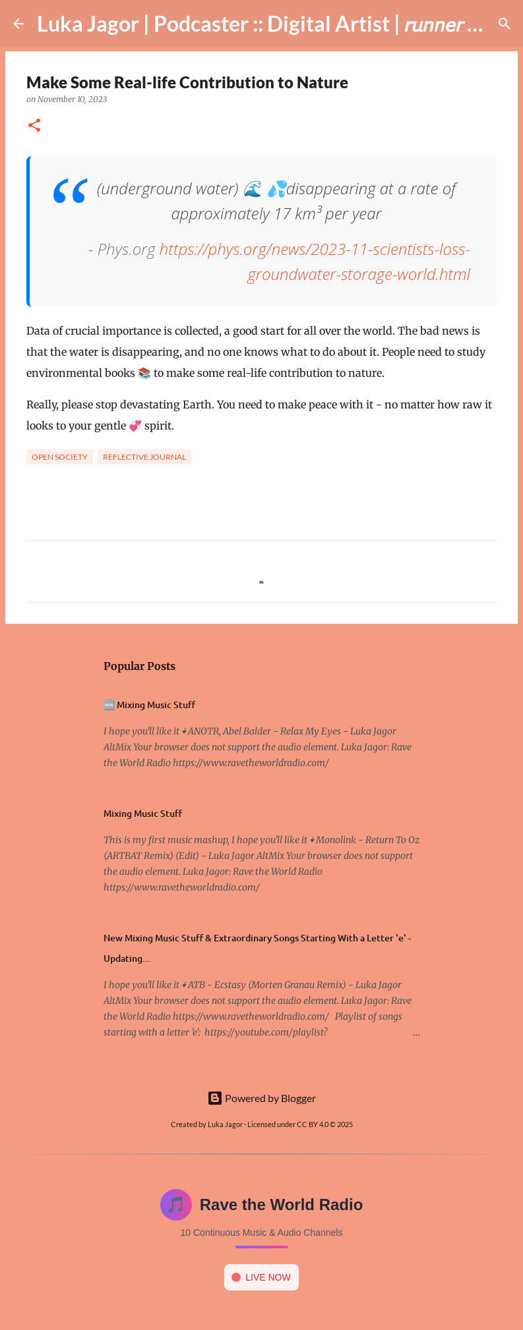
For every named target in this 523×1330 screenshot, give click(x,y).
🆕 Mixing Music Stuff (149, 704)
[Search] (504, 24)
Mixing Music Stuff (143, 813)
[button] (34, 126)
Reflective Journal (144, 457)
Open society (60, 457)
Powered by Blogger (261, 1098)
